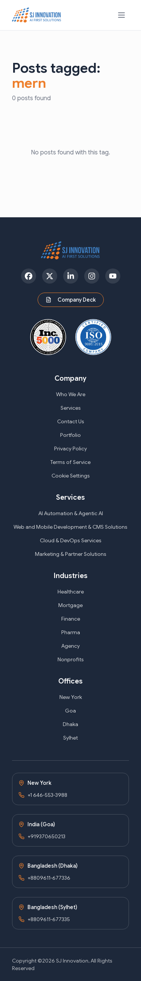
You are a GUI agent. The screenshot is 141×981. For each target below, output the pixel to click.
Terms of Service (70, 462)
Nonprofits (71, 659)
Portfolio (70, 435)
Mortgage (70, 605)
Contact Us (70, 421)
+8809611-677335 (48, 919)
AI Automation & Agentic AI (70, 513)
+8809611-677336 (48, 877)
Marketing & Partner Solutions (70, 554)
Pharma (70, 632)
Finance (70, 618)
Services (71, 407)
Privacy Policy (70, 448)
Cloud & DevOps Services (71, 540)
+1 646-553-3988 (47, 795)
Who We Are (70, 394)
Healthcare (71, 591)
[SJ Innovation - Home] (36, 15)
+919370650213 (46, 836)
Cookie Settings (71, 475)
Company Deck (70, 299)
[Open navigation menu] (121, 15)
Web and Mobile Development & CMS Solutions (70, 526)
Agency (70, 645)
